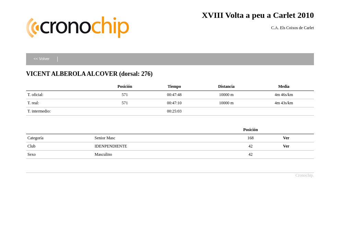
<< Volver (41, 59)
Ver (286, 138)
